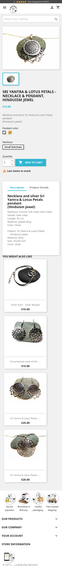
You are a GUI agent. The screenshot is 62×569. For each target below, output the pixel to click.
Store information (16, 544)
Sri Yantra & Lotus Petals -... (25, 418)
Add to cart (30, 162)
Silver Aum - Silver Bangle (25, 304)
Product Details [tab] (39, 187)
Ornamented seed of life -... (25, 361)
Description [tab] (17, 187)
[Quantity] (6, 162)
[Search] (31, 18)
